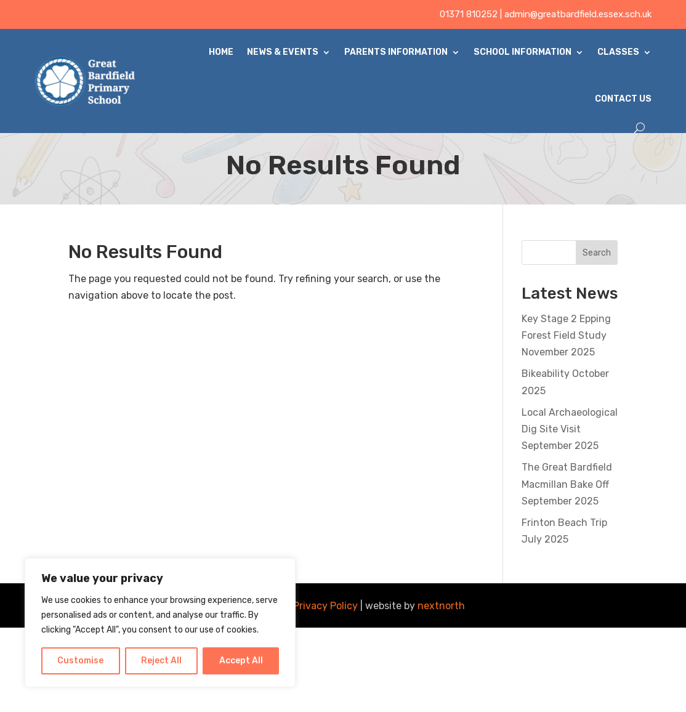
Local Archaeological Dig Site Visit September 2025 (570, 429)
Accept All (241, 660)
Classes (618, 52)
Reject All (161, 660)
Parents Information (396, 52)
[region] (160, 622)
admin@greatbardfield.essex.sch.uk (578, 14)
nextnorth (441, 606)
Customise (80, 660)
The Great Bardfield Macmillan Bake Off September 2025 (567, 483)
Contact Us (623, 99)
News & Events (282, 52)
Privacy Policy (325, 606)
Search (597, 253)
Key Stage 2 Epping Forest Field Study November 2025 (566, 335)
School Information (522, 52)
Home (221, 52)
